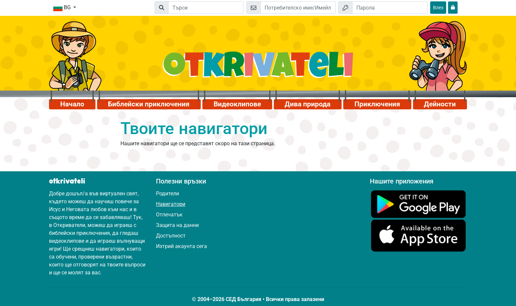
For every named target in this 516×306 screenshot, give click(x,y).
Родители (167, 193)
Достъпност (171, 236)
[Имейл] (298, 7)
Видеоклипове (237, 104)
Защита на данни (177, 225)
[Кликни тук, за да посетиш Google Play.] (418, 204)
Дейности (440, 104)
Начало (72, 104)
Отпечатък (169, 214)
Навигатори (170, 204)
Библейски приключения (149, 104)
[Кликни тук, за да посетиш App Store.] (418, 235)
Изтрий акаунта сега (181, 246)
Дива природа (307, 104)
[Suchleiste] (206, 7)
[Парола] (389, 7)
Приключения (377, 104)
